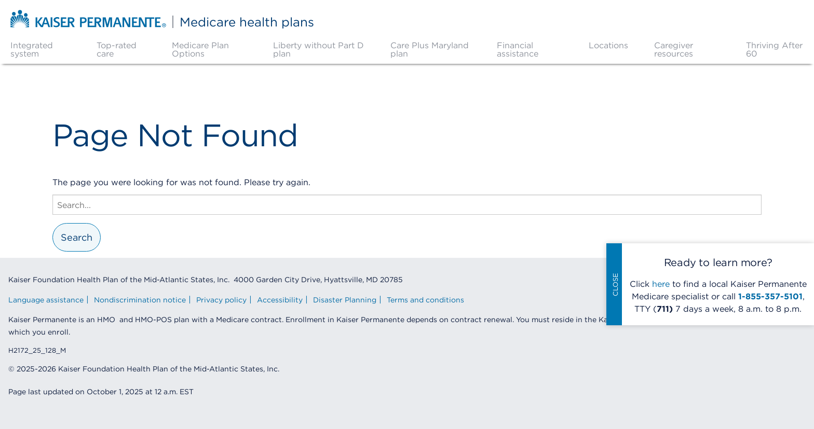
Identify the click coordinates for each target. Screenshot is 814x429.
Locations (608, 45)
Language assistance (46, 300)
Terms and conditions (425, 300)
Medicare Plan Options (200, 49)
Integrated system (31, 49)
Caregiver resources (673, 49)
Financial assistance (517, 49)
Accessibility (280, 300)
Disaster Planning (344, 300)
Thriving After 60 (774, 49)
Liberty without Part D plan (318, 49)
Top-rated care (117, 49)
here (661, 284)
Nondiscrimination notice (140, 300)
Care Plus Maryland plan (429, 49)
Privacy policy (221, 300)
